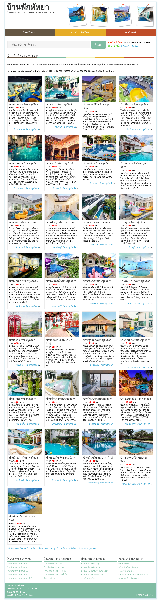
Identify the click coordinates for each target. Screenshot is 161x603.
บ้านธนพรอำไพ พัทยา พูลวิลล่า (136, 484)
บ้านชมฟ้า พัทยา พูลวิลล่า (60, 163)
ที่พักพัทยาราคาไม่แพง (16, 548)
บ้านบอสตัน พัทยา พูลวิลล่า (61, 457)
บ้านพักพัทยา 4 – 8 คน (54, 563)
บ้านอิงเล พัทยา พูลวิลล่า (96, 222)
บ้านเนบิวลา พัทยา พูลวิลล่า (135, 281)
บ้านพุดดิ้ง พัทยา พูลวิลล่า (23, 398)
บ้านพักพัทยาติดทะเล (90, 567)
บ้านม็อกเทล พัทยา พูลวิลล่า (24, 104)
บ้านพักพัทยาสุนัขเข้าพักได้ (93, 574)
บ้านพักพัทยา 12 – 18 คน (55, 571)
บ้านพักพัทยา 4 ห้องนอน (17, 571)
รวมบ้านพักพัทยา (80, 32)
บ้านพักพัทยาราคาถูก (47, 548)
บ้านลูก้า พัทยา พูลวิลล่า (133, 222)
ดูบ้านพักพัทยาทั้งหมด (128, 567)
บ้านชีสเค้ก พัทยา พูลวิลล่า (23, 457)
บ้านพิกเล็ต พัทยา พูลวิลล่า (23, 281)
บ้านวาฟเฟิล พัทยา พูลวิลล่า (135, 340)
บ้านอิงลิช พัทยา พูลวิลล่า (23, 340)
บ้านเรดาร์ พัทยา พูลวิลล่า (23, 222)
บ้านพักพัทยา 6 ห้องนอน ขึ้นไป (20, 578)
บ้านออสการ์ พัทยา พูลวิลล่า (135, 398)
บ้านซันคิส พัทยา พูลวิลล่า (97, 281)
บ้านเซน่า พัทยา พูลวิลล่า (59, 104)
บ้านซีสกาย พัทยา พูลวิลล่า (135, 104)
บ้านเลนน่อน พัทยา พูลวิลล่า (24, 163)
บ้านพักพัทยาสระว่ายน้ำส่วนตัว (94, 571)
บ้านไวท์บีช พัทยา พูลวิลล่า (97, 398)
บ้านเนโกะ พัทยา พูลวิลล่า (97, 163)
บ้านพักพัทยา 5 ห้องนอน (17, 574)
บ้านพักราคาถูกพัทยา (87, 548)
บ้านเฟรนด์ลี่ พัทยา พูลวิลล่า (61, 281)
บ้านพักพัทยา (28, 7)
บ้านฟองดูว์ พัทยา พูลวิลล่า (60, 222)
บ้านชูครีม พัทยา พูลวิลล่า (97, 340)
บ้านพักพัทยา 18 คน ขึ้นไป (55, 574)
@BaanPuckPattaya (130, 46)
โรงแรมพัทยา (50, 578)
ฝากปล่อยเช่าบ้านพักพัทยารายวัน (133, 574)
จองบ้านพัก (130, 32)
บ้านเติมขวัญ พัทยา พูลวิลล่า (98, 457)
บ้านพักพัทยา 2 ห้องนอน (17, 563)
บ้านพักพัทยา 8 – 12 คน (54, 567)
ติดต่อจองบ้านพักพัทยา (128, 578)
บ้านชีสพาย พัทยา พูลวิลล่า (60, 398)
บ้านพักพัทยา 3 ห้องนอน (17, 567)
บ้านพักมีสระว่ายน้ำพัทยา (67, 548)
